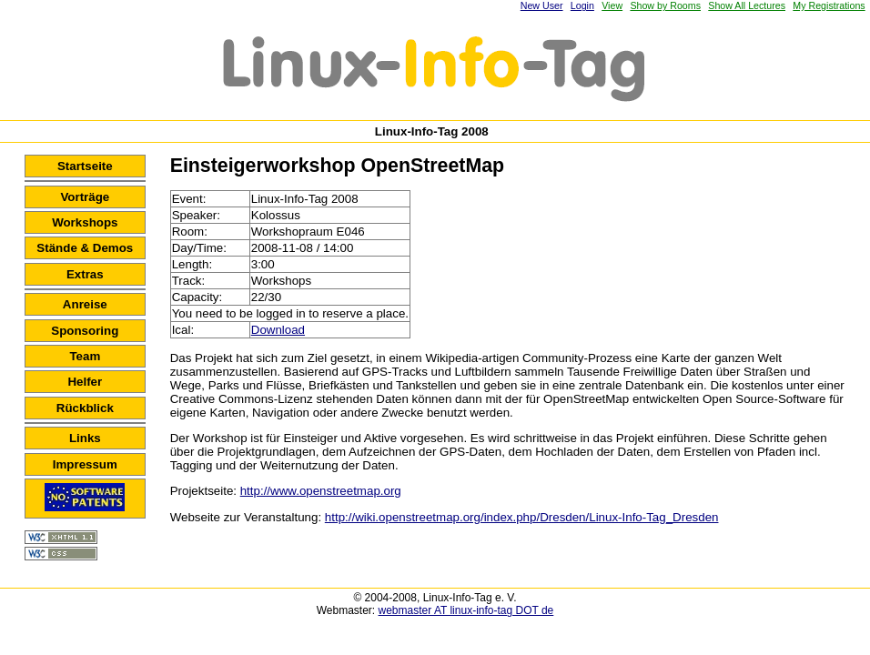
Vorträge (84, 197)
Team (84, 356)
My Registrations (829, 5)
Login (582, 5)
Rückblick (85, 408)
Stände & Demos (84, 248)
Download (278, 330)
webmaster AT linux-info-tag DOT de (466, 610)
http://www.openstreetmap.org (320, 491)
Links (85, 438)
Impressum (85, 464)
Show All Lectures (746, 5)
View (612, 5)
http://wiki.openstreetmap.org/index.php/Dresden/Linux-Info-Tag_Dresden (522, 517)
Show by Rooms (665, 5)
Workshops (84, 222)
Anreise (85, 304)
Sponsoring (84, 331)
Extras (85, 274)
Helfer (84, 381)
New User (542, 5)
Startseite (85, 166)
